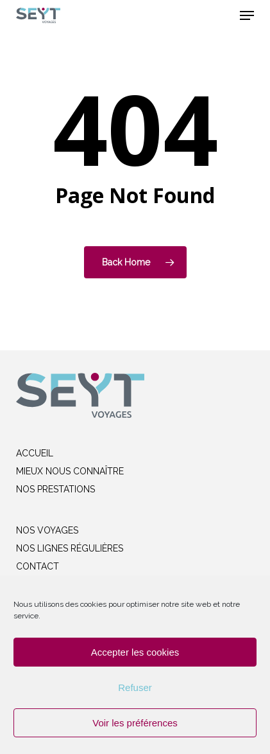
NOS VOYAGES (47, 530)
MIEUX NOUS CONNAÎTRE (70, 471)
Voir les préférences (135, 722)
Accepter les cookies (135, 652)
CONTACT (37, 566)
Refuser (135, 687)
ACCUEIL (34, 453)
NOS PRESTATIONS (55, 489)
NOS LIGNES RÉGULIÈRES (69, 548)
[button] (247, 15)
